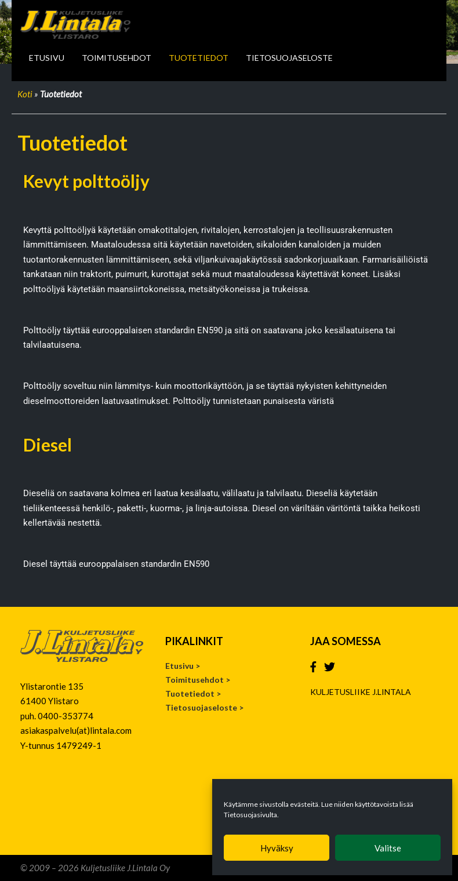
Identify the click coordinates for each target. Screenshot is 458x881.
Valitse (388, 848)
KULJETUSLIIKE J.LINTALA (360, 692)
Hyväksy (276, 848)
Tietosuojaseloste (289, 58)
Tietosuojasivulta (250, 814)
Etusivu (46, 58)
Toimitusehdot (116, 58)
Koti (24, 94)
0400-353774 (65, 716)
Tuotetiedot (198, 58)
